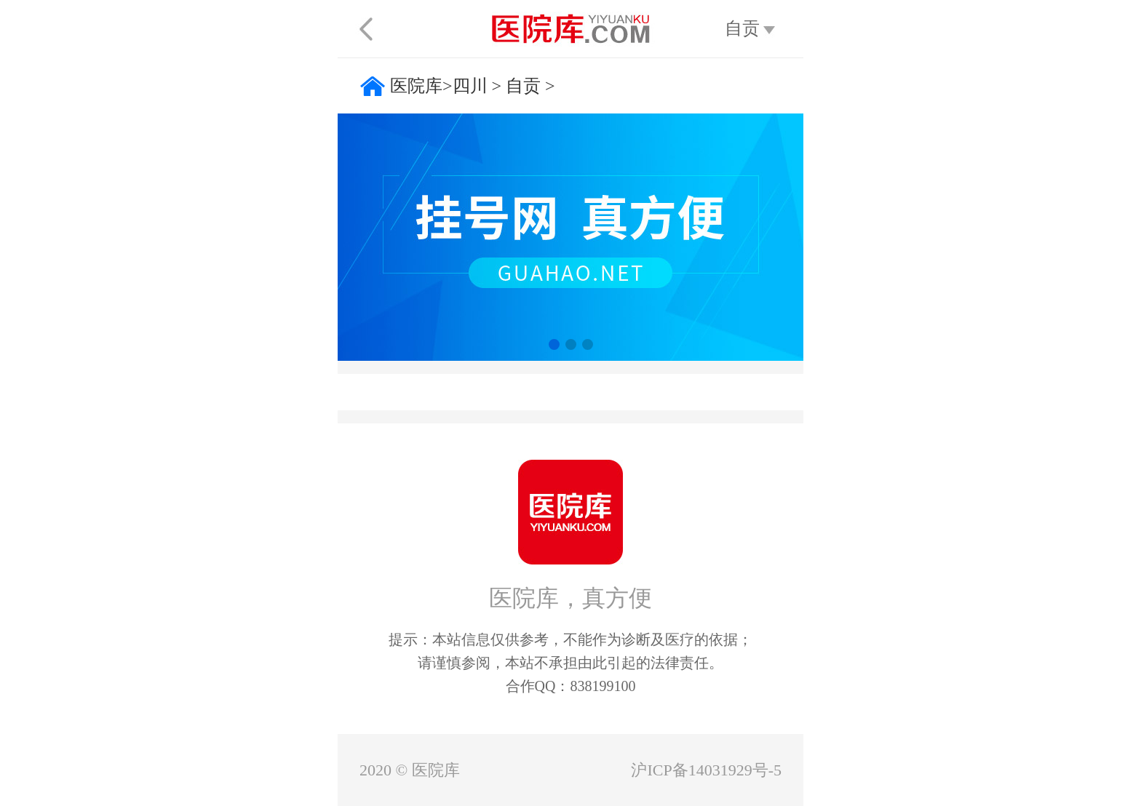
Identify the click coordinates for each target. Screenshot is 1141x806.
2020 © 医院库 (409, 770)
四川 (470, 85)
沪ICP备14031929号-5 (706, 770)
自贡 (523, 85)
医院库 (416, 85)
